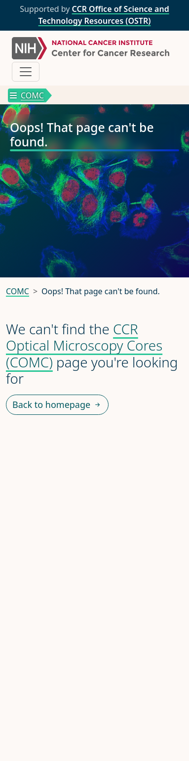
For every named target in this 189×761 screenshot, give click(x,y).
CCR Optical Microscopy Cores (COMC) (84, 345)
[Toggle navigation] (25, 72)
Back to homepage (57, 404)
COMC (27, 95)
